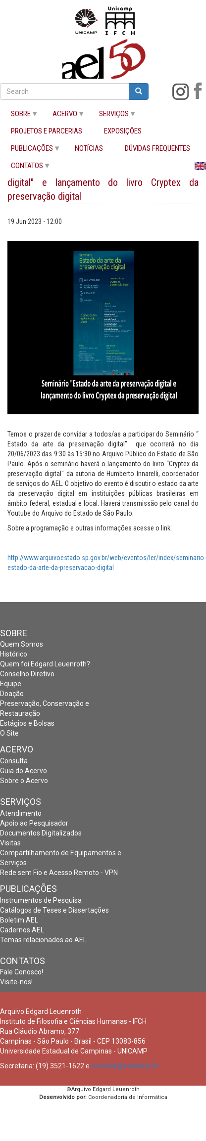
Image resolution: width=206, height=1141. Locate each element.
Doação (12, 694)
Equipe (10, 684)
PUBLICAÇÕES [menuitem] (30, 150)
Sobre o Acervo (24, 781)
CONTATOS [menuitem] (25, 168)
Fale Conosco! (21, 972)
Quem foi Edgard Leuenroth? (45, 664)
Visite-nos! (16, 982)
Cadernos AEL (22, 930)
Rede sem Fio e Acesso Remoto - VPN (59, 873)
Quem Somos (21, 644)
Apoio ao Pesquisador (34, 823)
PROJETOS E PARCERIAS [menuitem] (46, 131)
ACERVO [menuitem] (63, 116)
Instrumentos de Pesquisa (41, 900)
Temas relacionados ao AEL (43, 940)
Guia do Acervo (23, 771)
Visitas (10, 843)
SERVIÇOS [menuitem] (112, 116)
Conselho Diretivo (27, 674)
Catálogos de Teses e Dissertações (54, 910)
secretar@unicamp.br (125, 1066)
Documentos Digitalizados (41, 833)
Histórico (13, 654)
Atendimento (21, 813)
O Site (9, 733)
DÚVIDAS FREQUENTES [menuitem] (157, 148)
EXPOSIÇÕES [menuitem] (123, 131)
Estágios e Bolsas (27, 723)
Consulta (14, 761)
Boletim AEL (19, 920)
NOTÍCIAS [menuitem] (89, 148)
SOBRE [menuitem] (19, 116)
